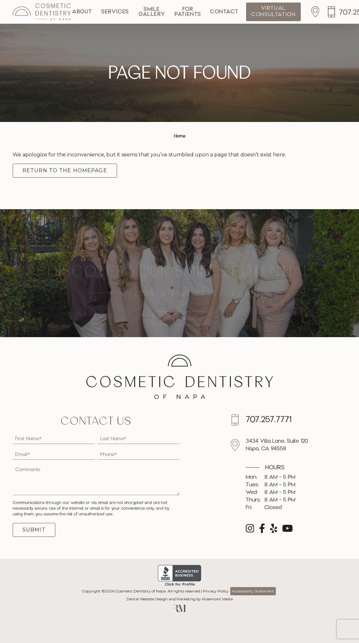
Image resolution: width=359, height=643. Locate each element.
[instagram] (250, 530)
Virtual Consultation (292, 11)
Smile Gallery (161, 12)
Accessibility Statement (253, 591)
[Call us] (269, 419)
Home (179, 136)
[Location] (335, 11)
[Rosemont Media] (179, 610)
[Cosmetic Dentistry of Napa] (42, 11)
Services (121, 12)
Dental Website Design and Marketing (161, 599)
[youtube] (287, 530)
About (84, 12)
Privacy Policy (216, 591)
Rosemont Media (217, 599)
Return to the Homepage (64, 170)
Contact (241, 12)
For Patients (201, 12)
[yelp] (273, 530)
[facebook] (262, 530)
